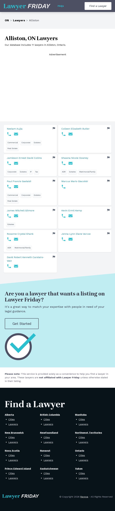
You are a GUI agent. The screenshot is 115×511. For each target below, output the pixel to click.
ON (7, 20)
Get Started (21, 324)
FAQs (61, 5)
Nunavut (45, 450)
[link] (30, 139)
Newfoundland (49, 432)
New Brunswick (14, 432)
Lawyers (19, 20)
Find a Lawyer (98, 5)
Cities (11, 419)
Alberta (9, 414)
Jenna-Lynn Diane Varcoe (76, 233)
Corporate (25, 143)
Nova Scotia (12, 450)
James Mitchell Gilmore (20, 210)
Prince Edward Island (18, 468)
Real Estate (12, 148)
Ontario (79, 450)
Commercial (12, 143)
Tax (36, 172)
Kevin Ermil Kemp (71, 210)
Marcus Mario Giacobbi (74, 181)
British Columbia (50, 414)
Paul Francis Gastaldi (19, 181)
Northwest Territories (88, 432)
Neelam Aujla (14, 128)
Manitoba (81, 414)
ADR (64, 172)
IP (30, 172)
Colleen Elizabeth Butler (75, 128)
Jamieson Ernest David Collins (24, 158)
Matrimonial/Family (87, 172)
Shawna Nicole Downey (74, 158)
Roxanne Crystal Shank (20, 233)
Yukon (79, 468)
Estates (37, 143)
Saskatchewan (49, 468)
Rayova (84, 496)
